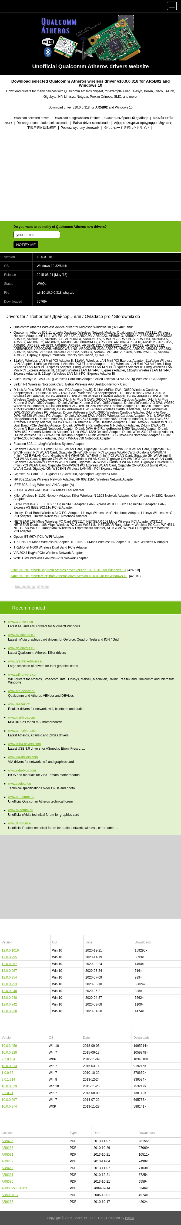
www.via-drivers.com (23, 757)
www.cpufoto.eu (19, 783)
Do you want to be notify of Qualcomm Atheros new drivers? (60, 226)
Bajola (129, 1218)
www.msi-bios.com (21, 717)
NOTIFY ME (26, 245)
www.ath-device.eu (21, 691)
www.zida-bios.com (22, 770)
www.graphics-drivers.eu (25, 661)
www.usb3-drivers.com (24, 744)
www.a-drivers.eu (20, 621)
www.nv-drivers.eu (21, 635)
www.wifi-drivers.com (23, 674)
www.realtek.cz (19, 704)
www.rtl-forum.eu (20, 823)
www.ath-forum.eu (21, 796)
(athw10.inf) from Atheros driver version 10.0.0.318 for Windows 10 (68, 570)
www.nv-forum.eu (20, 810)
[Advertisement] (90, 176)
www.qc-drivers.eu (21, 648)
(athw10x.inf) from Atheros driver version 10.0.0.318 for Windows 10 (69, 576)
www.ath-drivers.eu (22, 730)
